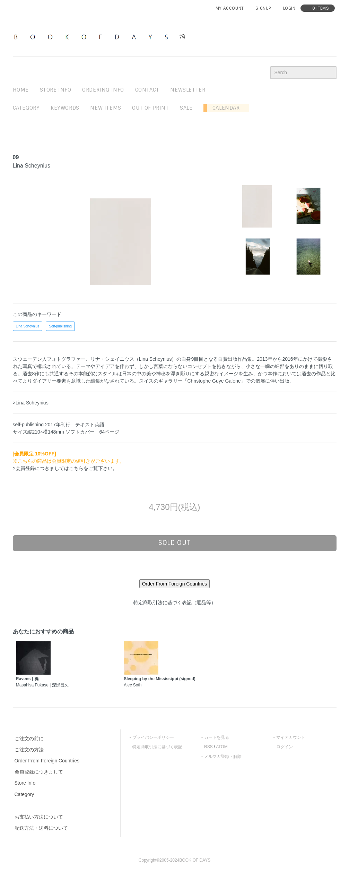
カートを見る (216, 737)
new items (105, 107)
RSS (208, 746)
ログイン (284, 746)
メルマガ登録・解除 (223, 756)
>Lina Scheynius (31, 402)
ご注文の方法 (29, 749)
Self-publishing (60, 326)
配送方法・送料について (41, 828)
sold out (174, 543)
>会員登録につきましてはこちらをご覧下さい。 (65, 468)
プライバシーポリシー (153, 737)
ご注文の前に (29, 738)
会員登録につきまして (39, 772)
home (21, 89)
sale (186, 107)
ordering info (103, 89)
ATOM (222, 746)
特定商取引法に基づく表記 (157, 746)
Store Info (25, 783)
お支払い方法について (39, 817)
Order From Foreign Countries (47, 760)
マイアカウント (290, 737)
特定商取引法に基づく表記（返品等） (174, 602)
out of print (150, 107)
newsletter (187, 89)
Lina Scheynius (28, 326)
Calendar (223, 107)
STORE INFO (55, 89)
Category (26, 107)
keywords (65, 107)
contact (147, 89)
